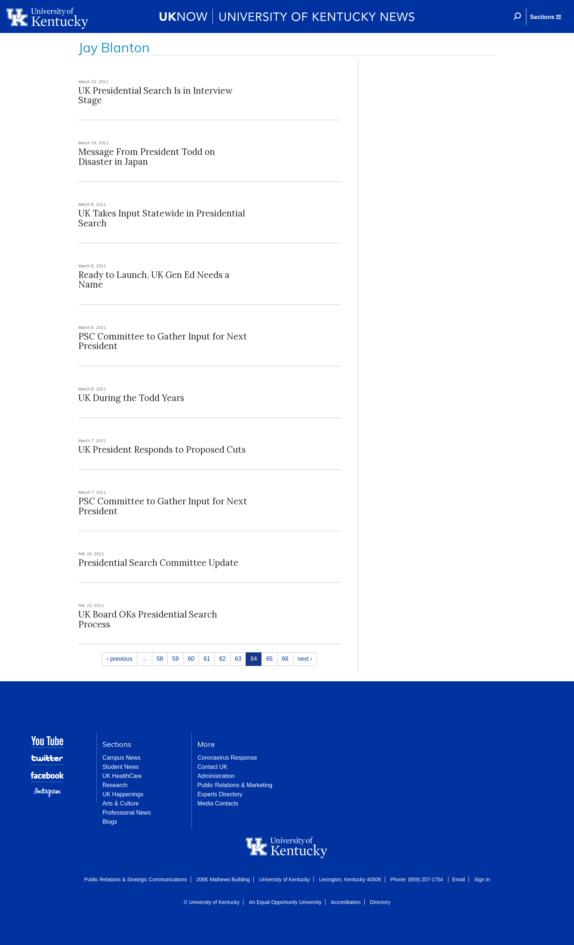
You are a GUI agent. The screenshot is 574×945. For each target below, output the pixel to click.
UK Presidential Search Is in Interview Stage (155, 95)
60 (191, 659)
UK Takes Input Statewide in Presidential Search (161, 218)
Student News (120, 767)
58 (160, 659)
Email (458, 879)
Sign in (482, 879)
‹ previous (119, 659)
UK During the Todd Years (131, 398)
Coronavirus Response (227, 758)
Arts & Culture (120, 803)
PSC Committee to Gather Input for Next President (162, 341)
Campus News (121, 758)
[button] (545, 16)
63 (238, 659)
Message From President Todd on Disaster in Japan (146, 156)
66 (285, 659)
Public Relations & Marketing (234, 785)
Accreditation (346, 902)
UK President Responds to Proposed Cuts (162, 449)
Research (114, 785)
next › (305, 659)
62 (222, 659)
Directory (380, 902)
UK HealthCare (122, 776)
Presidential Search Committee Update (158, 562)
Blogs (109, 822)
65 (269, 659)
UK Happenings (123, 794)
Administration (215, 776)
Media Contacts (217, 803)
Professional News (126, 812)
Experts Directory (219, 794)
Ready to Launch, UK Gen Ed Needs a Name (154, 279)
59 (175, 659)
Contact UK (212, 767)
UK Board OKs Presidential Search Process (147, 619)
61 (207, 659)
